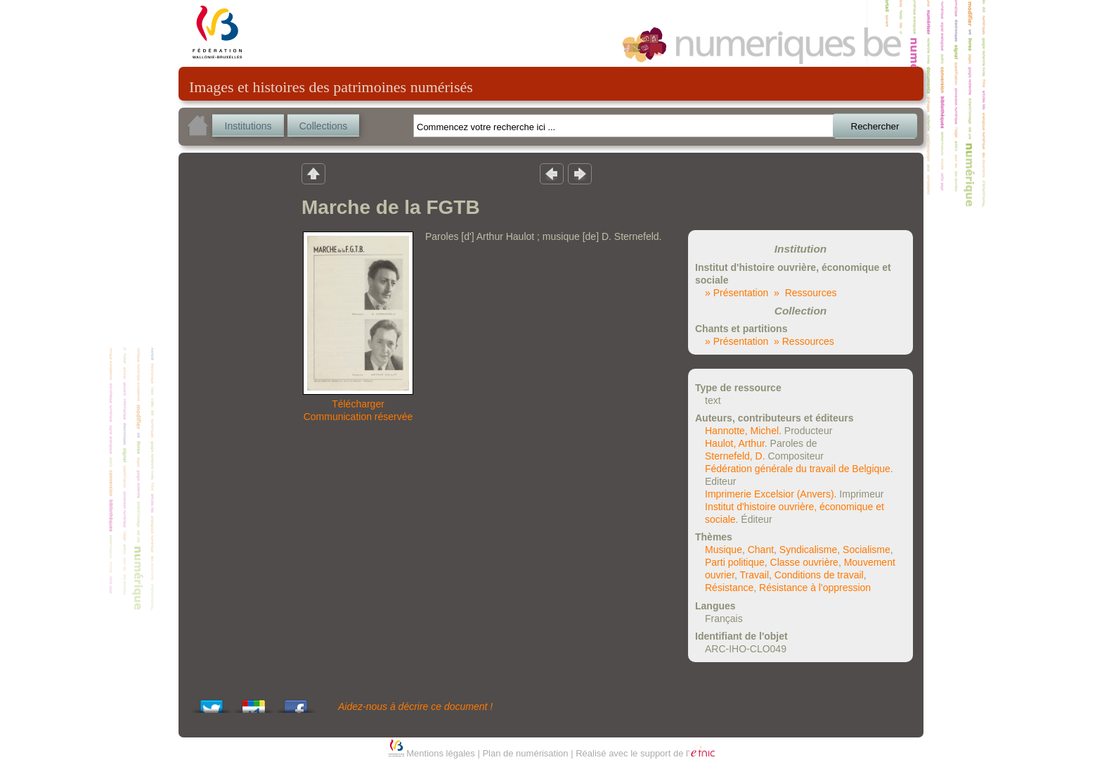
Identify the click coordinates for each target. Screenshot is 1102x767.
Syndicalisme (808, 549)
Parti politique (735, 562)
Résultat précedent (551, 173)
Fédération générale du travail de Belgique (797, 468)
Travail (755, 575)
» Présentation (736, 292)
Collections (323, 126)
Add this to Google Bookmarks (254, 702)
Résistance (729, 587)
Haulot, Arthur (735, 443)
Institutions (248, 126)
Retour (313, 173)
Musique (723, 549)
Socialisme (866, 549)
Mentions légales (440, 753)
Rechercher (875, 126)
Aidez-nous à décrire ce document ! (415, 706)
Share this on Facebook (296, 702)
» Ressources (805, 292)
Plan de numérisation (525, 753)
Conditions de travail (819, 575)
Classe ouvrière (804, 562)
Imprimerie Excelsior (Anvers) (769, 494)
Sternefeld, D (734, 456)
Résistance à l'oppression (815, 587)
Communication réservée (358, 416)
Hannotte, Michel (742, 430)
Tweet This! (211, 702)
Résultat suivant (580, 173)
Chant (761, 549)
